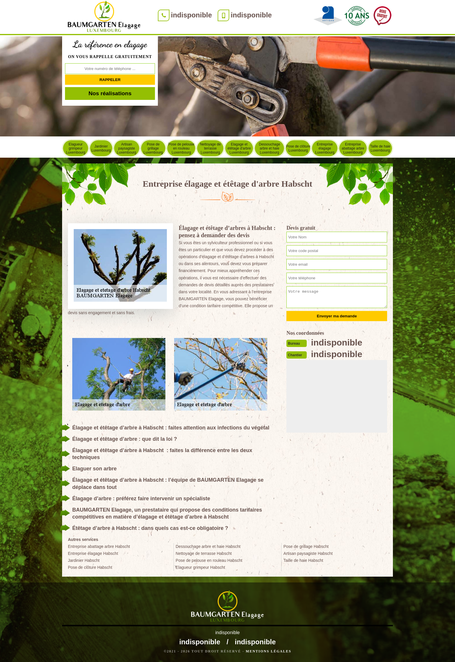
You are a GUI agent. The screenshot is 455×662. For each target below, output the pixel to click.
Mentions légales (268, 651)
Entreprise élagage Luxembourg (325, 148)
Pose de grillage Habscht (306, 546)
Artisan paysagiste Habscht (308, 553)
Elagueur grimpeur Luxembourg (75, 148)
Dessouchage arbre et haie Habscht (208, 546)
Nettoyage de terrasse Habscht (204, 553)
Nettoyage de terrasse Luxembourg (210, 148)
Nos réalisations (110, 93)
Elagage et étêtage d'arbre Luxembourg (239, 148)
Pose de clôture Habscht (90, 567)
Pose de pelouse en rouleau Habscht (209, 560)
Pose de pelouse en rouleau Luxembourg (181, 148)
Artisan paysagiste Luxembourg (126, 148)
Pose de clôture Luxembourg (298, 148)
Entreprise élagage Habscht (93, 553)
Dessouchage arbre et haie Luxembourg (269, 148)
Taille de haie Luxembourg (380, 148)
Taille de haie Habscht (303, 560)
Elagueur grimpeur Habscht (200, 567)
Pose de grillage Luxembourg (153, 148)
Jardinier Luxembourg (101, 148)
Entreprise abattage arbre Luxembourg (353, 148)
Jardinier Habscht (84, 560)
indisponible (191, 15)
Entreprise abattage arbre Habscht (99, 546)
